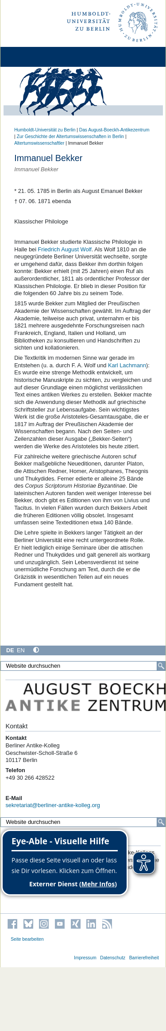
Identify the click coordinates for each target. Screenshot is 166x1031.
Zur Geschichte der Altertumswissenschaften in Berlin (70, 136)
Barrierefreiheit (144, 957)
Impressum (85, 957)
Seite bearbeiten (27, 939)
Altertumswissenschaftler (39, 143)
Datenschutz (112, 957)
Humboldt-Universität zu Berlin (44, 129)
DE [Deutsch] (10, 650)
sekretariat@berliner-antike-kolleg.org (52, 805)
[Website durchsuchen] (83, 666)
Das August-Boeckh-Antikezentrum (114, 129)
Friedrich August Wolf (65, 249)
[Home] (32, 57)
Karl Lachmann (127, 365)
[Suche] (161, 666)
